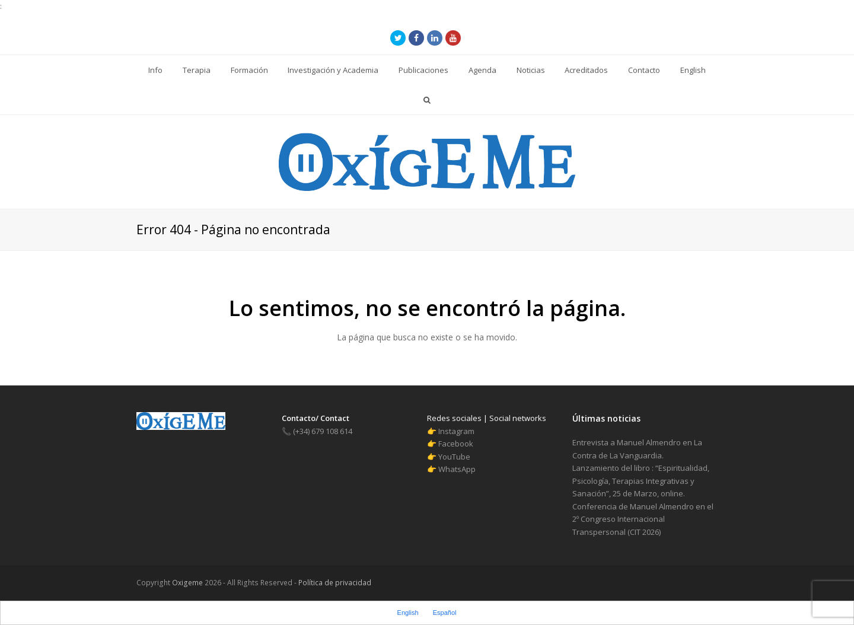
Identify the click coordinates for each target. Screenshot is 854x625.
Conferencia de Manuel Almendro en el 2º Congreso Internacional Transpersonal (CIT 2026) (642, 519)
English (408, 612)
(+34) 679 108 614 (317, 431)
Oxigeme (187, 583)
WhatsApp (457, 469)
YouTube (454, 456)
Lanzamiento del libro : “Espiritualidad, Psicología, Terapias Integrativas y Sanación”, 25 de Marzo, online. (640, 481)
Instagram (456, 431)
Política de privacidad (334, 583)
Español (445, 612)
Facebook (455, 443)
